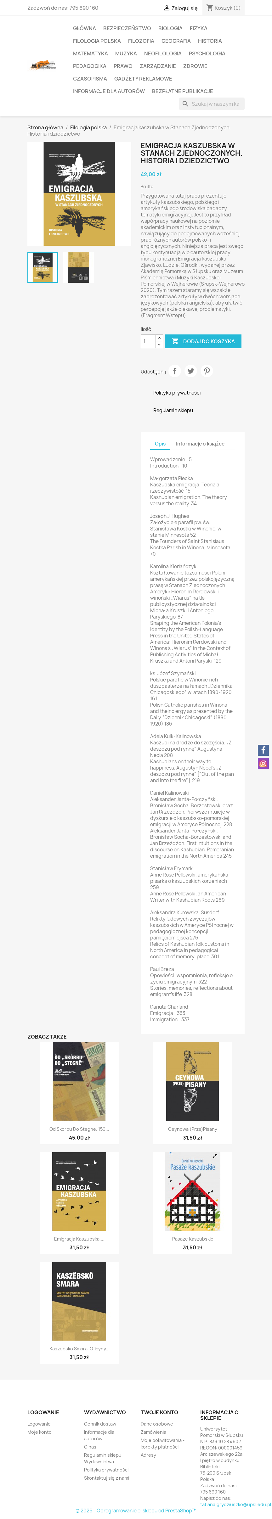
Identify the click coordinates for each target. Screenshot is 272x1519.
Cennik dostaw (100, 1424)
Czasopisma (90, 78)
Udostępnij (174, 371)
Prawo (123, 66)
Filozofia (141, 40)
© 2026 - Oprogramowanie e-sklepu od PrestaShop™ (136, 1510)
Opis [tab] (160, 443)
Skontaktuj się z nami (106, 1478)
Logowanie (39, 1424)
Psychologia (207, 53)
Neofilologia (163, 53)
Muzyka (126, 53)
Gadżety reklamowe (143, 78)
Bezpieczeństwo (127, 28)
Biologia (170, 28)
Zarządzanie (158, 66)
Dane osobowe (157, 1424)
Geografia (176, 40)
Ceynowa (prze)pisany (192, 1129)
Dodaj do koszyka (203, 341)
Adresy (148, 1455)
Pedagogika (89, 66)
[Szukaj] (212, 104)
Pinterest (207, 371)
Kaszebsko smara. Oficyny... (79, 1349)
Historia (210, 40)
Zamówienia (153, 1432)
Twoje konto (159, 1412)
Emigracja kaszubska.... (79, 1239)
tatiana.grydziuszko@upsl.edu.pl (235, 1504)
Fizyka (198, 28)
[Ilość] (148, 341)
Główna (84, 28)
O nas (90, 1447)
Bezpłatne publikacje (182, 91)
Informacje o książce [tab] (200, 443)
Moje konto (39, 1432)
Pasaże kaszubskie (192, 1239)
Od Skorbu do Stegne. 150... (79, 1129)
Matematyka (90, 53)
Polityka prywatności (106, 1470)
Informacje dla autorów (109, 91)
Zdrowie (195, 66)
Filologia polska (97, 40)
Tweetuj (190, 371)
